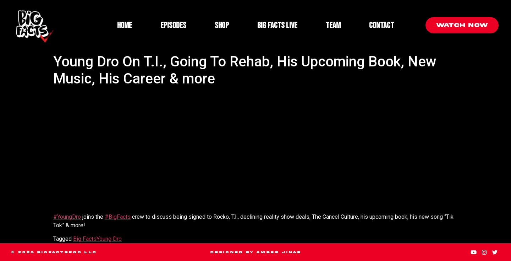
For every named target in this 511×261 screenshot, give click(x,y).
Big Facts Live (277, 25)
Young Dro (109, 238)
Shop (222, 25)
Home (124, 25)
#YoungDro (67, 216)
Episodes (173, 25)
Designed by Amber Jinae (255, 252)
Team (333, 25)
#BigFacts (118, 216)
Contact (381, 25)
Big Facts (85, 238)
